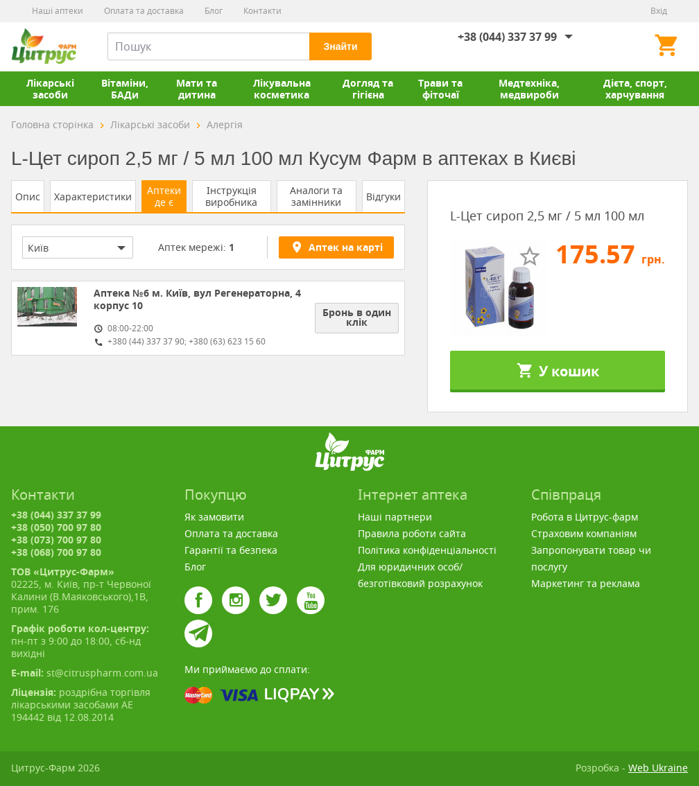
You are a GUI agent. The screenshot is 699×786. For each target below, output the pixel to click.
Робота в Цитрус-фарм (584, 516)
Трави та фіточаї (440, 88)
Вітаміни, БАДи (124, 88)
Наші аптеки (57, 11)
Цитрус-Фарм (43, 46)
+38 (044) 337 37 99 (507, 36)
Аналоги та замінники (316, 196)
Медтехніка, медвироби (529, 88)
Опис (27, 196)
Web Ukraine (658, 767)
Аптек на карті (336, 247)
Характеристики (93, 196)
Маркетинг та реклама (585, 583)
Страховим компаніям (584, 533)
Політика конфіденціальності (427, 550)
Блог (214, 11)
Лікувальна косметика (282, 88)
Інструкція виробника (231, 196)
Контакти (262, 11)
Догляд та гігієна (368, 88)
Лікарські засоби (50, 88)
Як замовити (214, 516)
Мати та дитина (196, 88)
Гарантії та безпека (230, 550)
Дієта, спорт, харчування (635, 88)
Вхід (658, 11)
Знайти (340, 46)
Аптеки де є (164, 196)
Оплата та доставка (144, 11)
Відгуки (383, 196)
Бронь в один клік (356, 317)
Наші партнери (395, 516)
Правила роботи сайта (412, 533)
